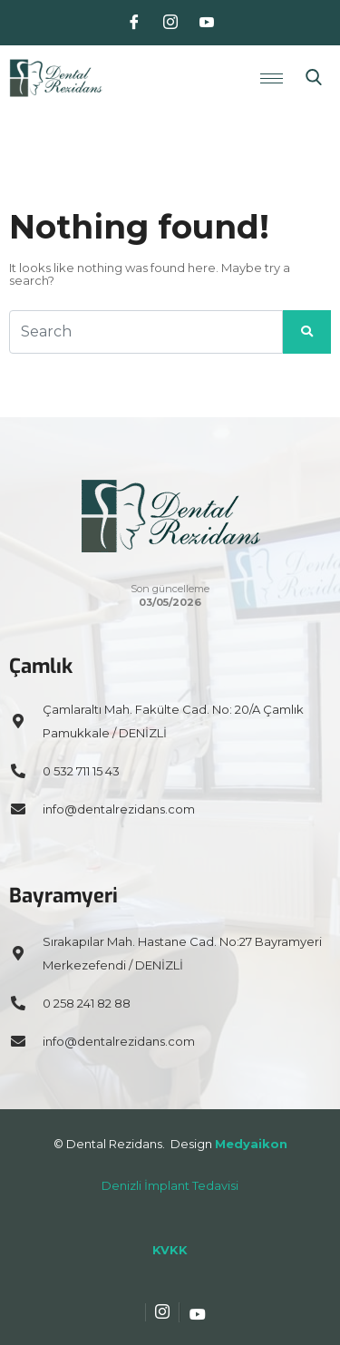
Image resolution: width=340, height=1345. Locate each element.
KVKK (170, 1250)
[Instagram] (170, 22)
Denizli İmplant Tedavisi (170, 1185)
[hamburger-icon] (271, 78)
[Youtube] (206, 22)
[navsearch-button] (313, 78)
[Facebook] (134, 22)
